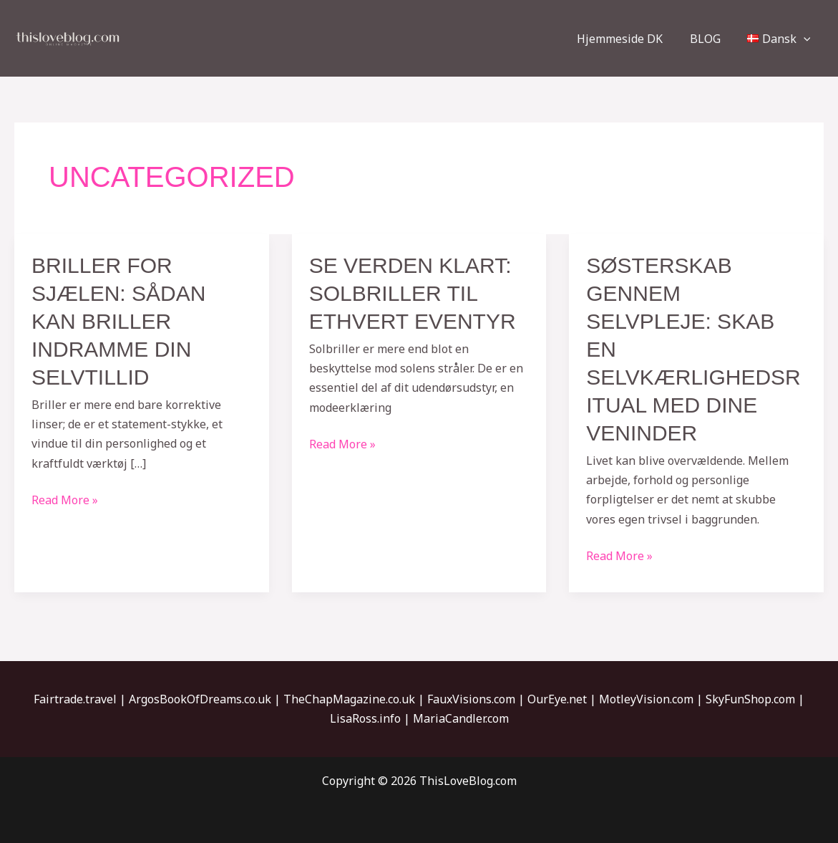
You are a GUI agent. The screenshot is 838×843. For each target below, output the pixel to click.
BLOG (711, 39)
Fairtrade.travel (75, 699)
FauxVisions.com (471, 699)
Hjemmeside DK (630, 39)
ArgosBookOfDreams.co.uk (200, 699)
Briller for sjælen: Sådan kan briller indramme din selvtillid (118, 321)
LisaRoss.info (365, 718)
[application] (805, 39)
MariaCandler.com (461, 718)
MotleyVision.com (646, 699)
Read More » (64, 499)
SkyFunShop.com (750, 699)
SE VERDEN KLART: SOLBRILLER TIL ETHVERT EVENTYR (412, 293)
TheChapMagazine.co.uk (349, 699)
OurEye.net (557, 699)
